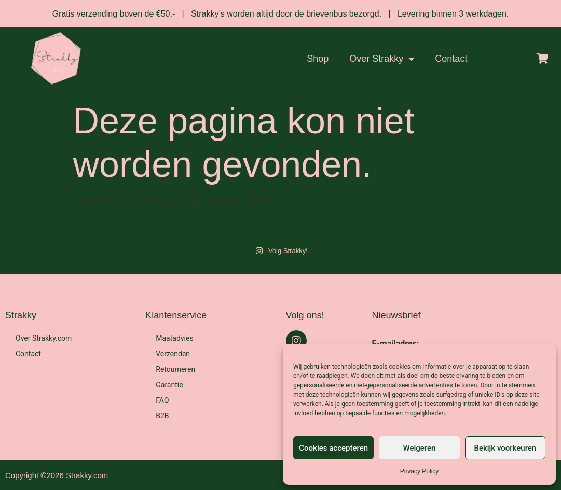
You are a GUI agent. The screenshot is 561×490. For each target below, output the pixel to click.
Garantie (169, 385)
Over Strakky (381, 58)
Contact (451, 58)
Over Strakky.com (44, 338)
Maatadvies (174, 338)
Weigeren (419, 448)
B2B (162, 416)
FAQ (162, 400)
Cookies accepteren (333, 448)
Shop (318, 58)
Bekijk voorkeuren (505, 448)
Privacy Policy (419, 471)
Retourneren (175, 369)
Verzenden (173, 353)
